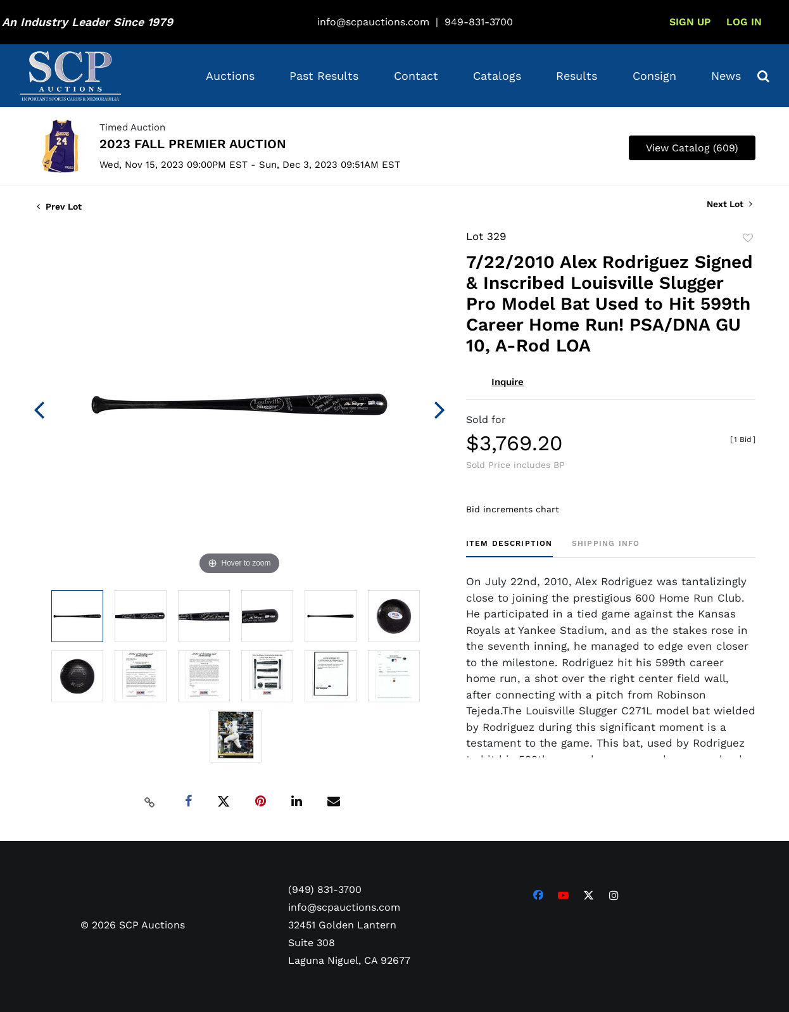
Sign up (689, 22)
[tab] (509, 548)
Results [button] (576, 75)
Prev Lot (59, 206)
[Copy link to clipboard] (150, 801)
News (726, 75)
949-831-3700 (479, 22)
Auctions (230, 75)
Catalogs (497, 75)
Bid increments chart (512, 509)
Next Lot (729, 204)
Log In (744, 22)
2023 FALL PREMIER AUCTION (192, 143)
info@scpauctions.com (373, 22)
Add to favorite (747, 238)
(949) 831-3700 (325, 889)
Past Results (323, 75)
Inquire (507, 382)
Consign (654, 75)
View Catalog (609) (692, 148)
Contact (416, 75)
